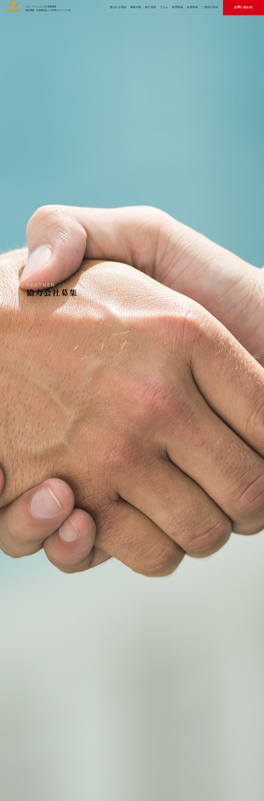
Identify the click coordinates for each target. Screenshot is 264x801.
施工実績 (150, 7)
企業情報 (192, 7)
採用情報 (177, 7)
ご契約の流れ (210, 7)
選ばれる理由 (118, 7)
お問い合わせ (243, 7)
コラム (164, 7)
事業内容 (135, 7)
